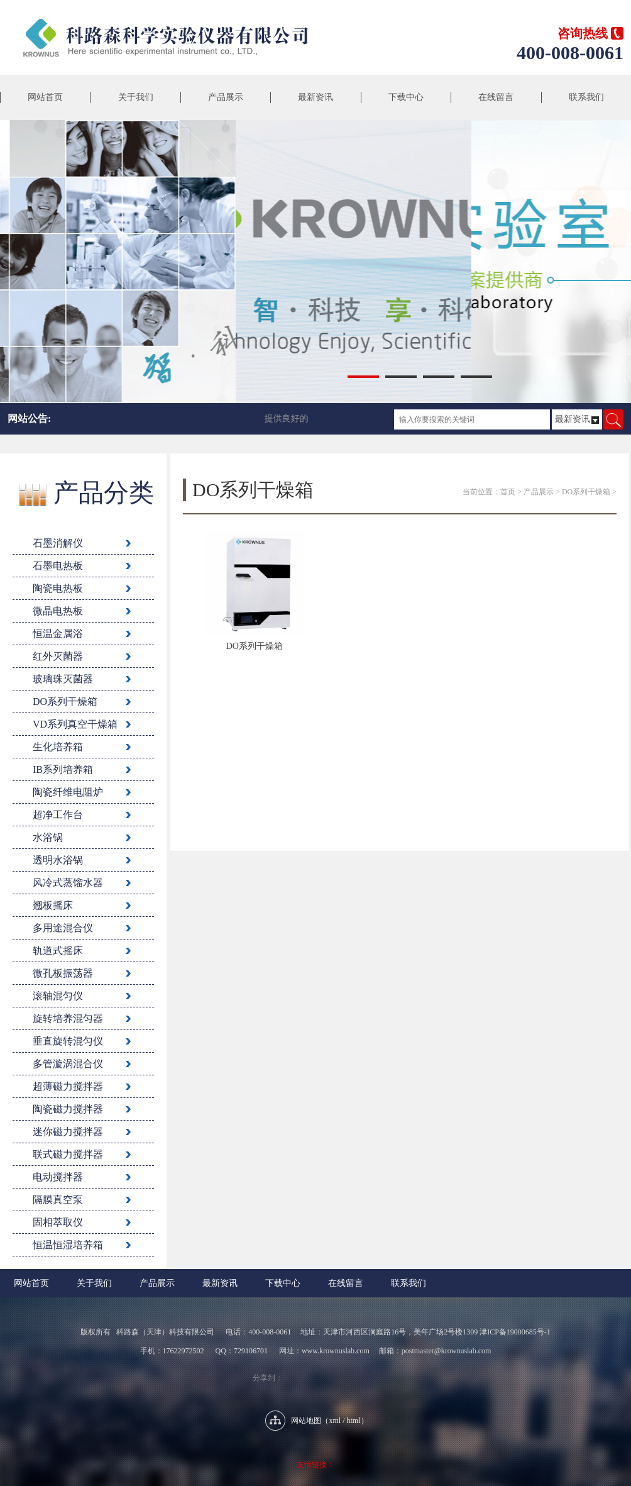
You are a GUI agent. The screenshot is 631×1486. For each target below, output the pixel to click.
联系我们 (586, 97)
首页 (507, 491)
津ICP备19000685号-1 (515, 1332)
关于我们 (135, 97)
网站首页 (45, 97)
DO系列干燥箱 (586, 491)
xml (335, 1420)
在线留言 (495, 97)
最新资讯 (315, 97)
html (354, 1420)
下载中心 (406, 97)
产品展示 (225, 97)
